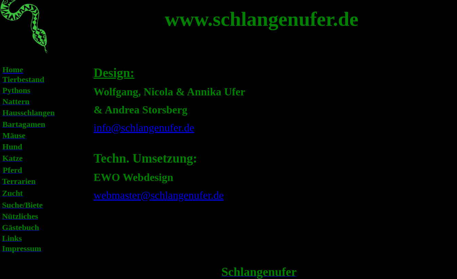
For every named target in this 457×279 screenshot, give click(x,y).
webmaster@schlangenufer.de (159, 195)
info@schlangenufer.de (144, 128)
